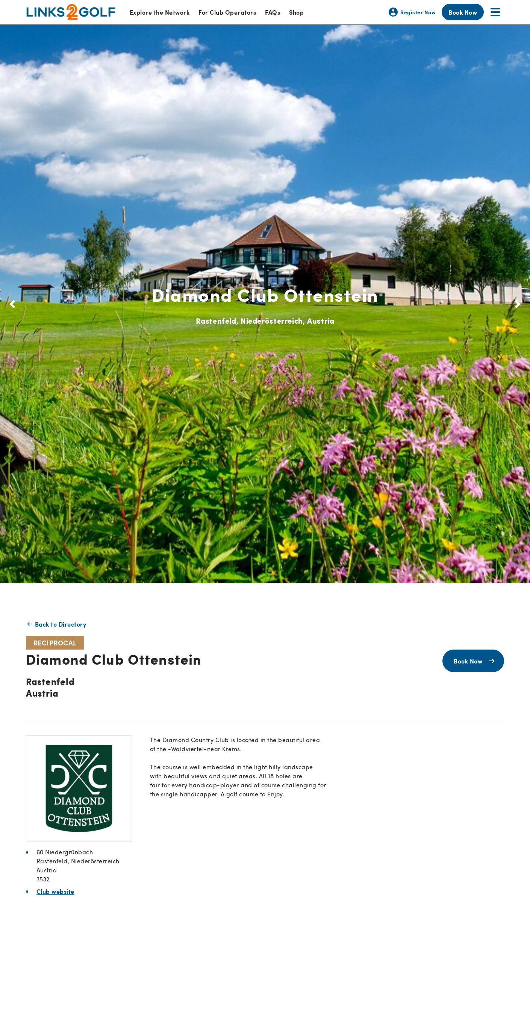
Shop (296, 12)
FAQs (272, 12)
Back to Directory (56, 624)
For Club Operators (227, 12)
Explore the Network (159, 12)
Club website (55, 891)
